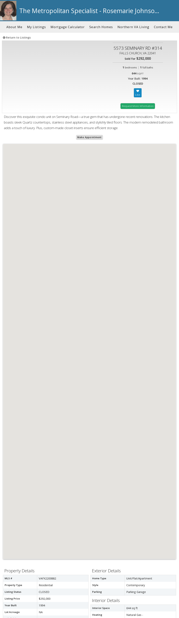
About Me (14, 27)
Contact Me (163, 27)
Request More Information (138, 106)
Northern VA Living (133, 27)
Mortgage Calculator (68, 27)
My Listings (36, 27)
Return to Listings (17, 37)
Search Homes (101, 27)
